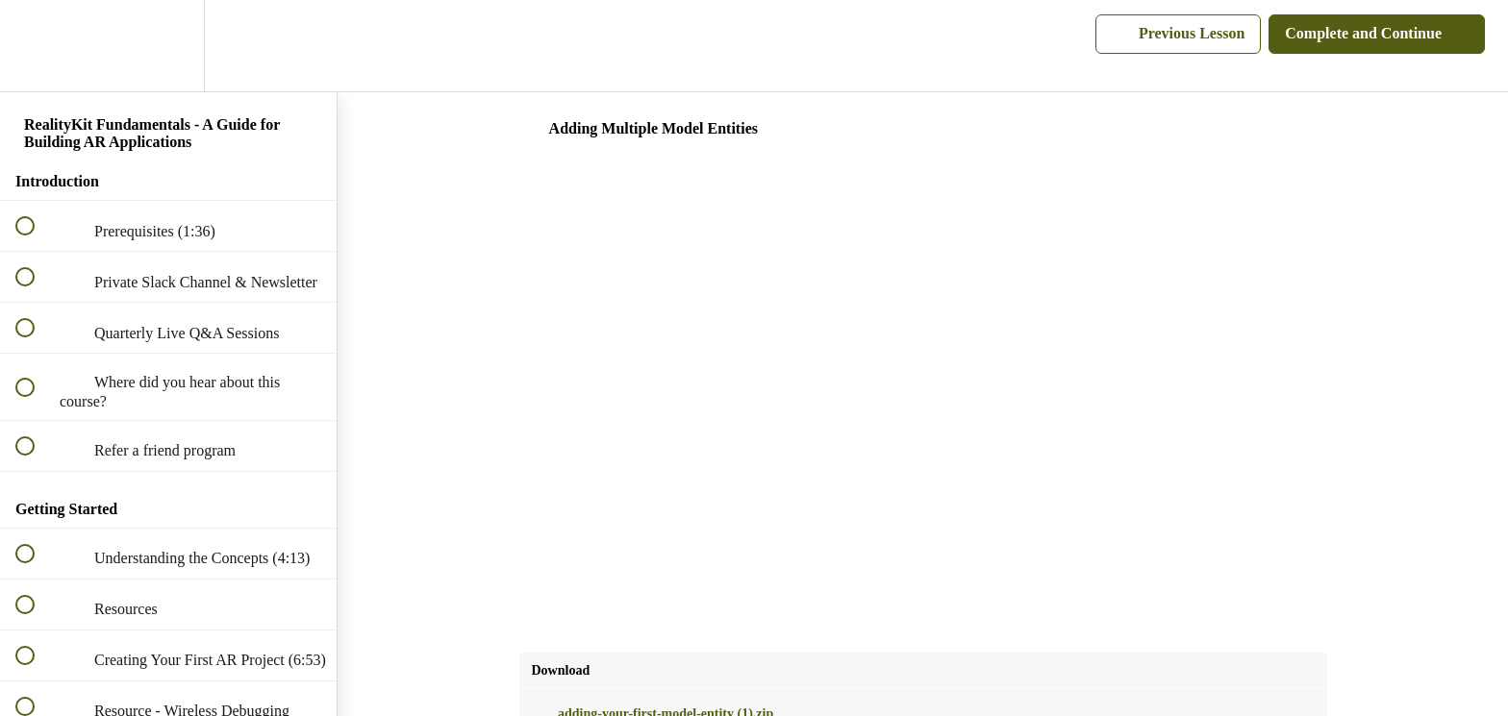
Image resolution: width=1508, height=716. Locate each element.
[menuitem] (168, 45)
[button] (35, 45)
